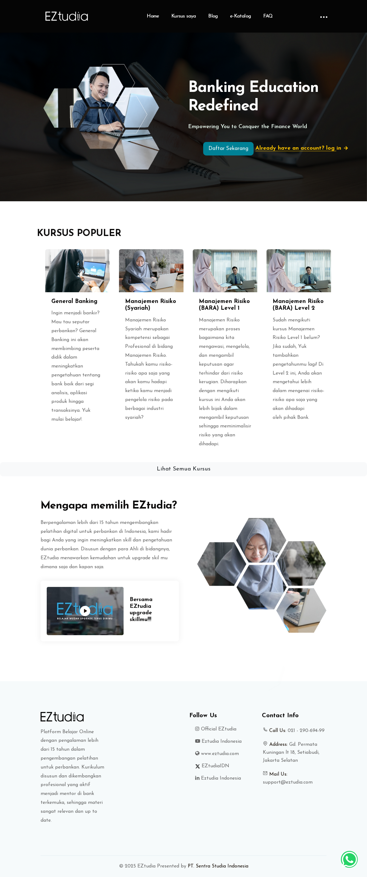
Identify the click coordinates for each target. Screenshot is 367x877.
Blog (213, 16)
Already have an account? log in (304, 148)
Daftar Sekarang (228, 148)
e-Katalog (240, 16)
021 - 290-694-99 (306, 730)
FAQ (268, 16)
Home (153, 16)
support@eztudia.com (288, 782)
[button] (27, 349)
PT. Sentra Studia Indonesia (218, 866)
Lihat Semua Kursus (184, 469)
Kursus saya (183, 16)
